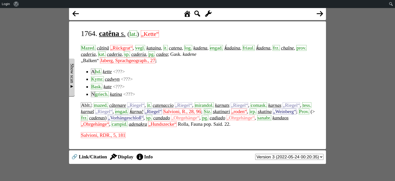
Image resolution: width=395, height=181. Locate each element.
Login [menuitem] (6, 4)
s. (112, 33)
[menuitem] (16, 4)
